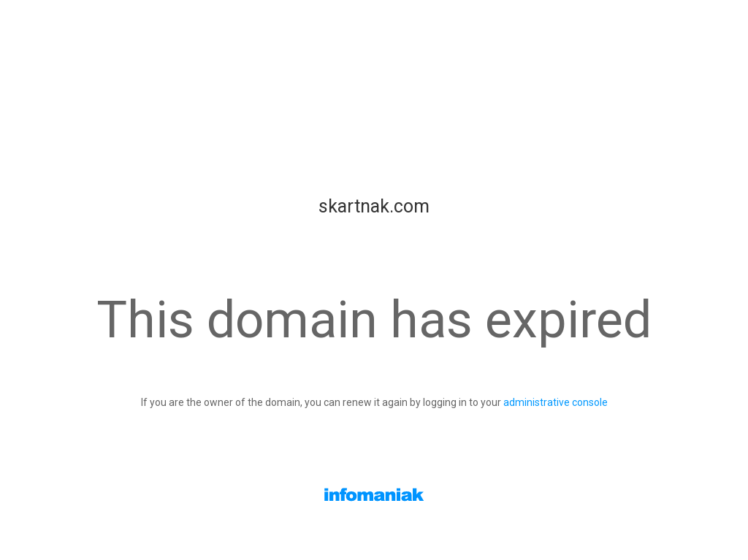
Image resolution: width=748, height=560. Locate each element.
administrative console (555, 402)
